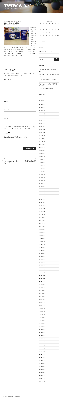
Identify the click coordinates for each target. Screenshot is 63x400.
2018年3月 (42, 153)
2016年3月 (42, 199)
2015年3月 (42, 235)
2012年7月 (42, 323)
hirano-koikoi (17, 21)
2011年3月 (42, 372)
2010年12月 (42, 381)
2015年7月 (42, 223)
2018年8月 (42, 144)
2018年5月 (42, 150)
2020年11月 (42, 132)
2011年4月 (42, 369)
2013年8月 (42, 284)
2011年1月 (42, 378)
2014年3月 (42, 263)
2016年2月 (42, 202)
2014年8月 (42, 250)
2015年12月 (42, 208)
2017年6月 (42, 162)
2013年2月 (42, 302)
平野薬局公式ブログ (17, 5)
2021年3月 (42, 123)
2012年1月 (42, 342)
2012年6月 (42, 326)
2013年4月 (42, 296)
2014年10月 (42, 244)
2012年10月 (42, 314)
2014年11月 (42, 241)
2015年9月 (42, 217)
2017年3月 (42, 171)
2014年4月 (42, 260)
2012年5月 (42, 329)
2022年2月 (42, 108)
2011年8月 (42, 357)
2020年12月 (42, 129)
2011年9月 (42, 354)
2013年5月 (42, 293)
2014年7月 (42, 253)
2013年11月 (42, 275)
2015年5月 (42, 229)
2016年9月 (42, 184)
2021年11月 (42, 114)
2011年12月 (42, 345)
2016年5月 (42, 193)
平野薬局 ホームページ (45, 52)
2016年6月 (42, 190)
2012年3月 (42, 336)
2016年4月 (42, 196)
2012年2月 (42, 339)
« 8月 (43, 40)
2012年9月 (42, 317)
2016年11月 (42, 177)
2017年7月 (42, 159)
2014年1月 (42, 269)
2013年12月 (42, 272)
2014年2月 (42, 266)
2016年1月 (42, 205)
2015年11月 (42, 211)
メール (7, 109)
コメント (7, 79)
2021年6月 (42, 120)
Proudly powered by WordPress (11, 396)
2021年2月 (42, 126)
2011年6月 (42, 363)
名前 (6, 101)
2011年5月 (42, 366)
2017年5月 (42, 165)
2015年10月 (42, 214)
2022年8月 (42, 105)
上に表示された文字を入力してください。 (16, 137)
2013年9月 (42, 281)
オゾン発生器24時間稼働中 (46, 89)
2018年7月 (42, 147)
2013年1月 (42, 305)
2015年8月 (42, 220)
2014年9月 (42, 247)
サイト (6, 118)
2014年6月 (42, 256)
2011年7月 (42, 360)
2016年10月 (42, 180)
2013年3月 (42, 299)
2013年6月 (42, 290)
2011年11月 (42, 348)
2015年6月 (42, 226)
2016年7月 (42, 187)
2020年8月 (42, 138)
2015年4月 (42, 232)
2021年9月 (42, 117)
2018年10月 (42, 141)
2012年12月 (42, 308)
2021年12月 (42, 111)
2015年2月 (42, 238)
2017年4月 (42, 168)
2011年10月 (42, 351)
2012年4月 (42, 332)
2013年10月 (42, 278)
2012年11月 (42, 311)
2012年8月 (42, 320)
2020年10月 (42, 135)
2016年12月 (42, 174)
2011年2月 (42, 375)
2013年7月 (42, 287)
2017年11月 (42, 156)
